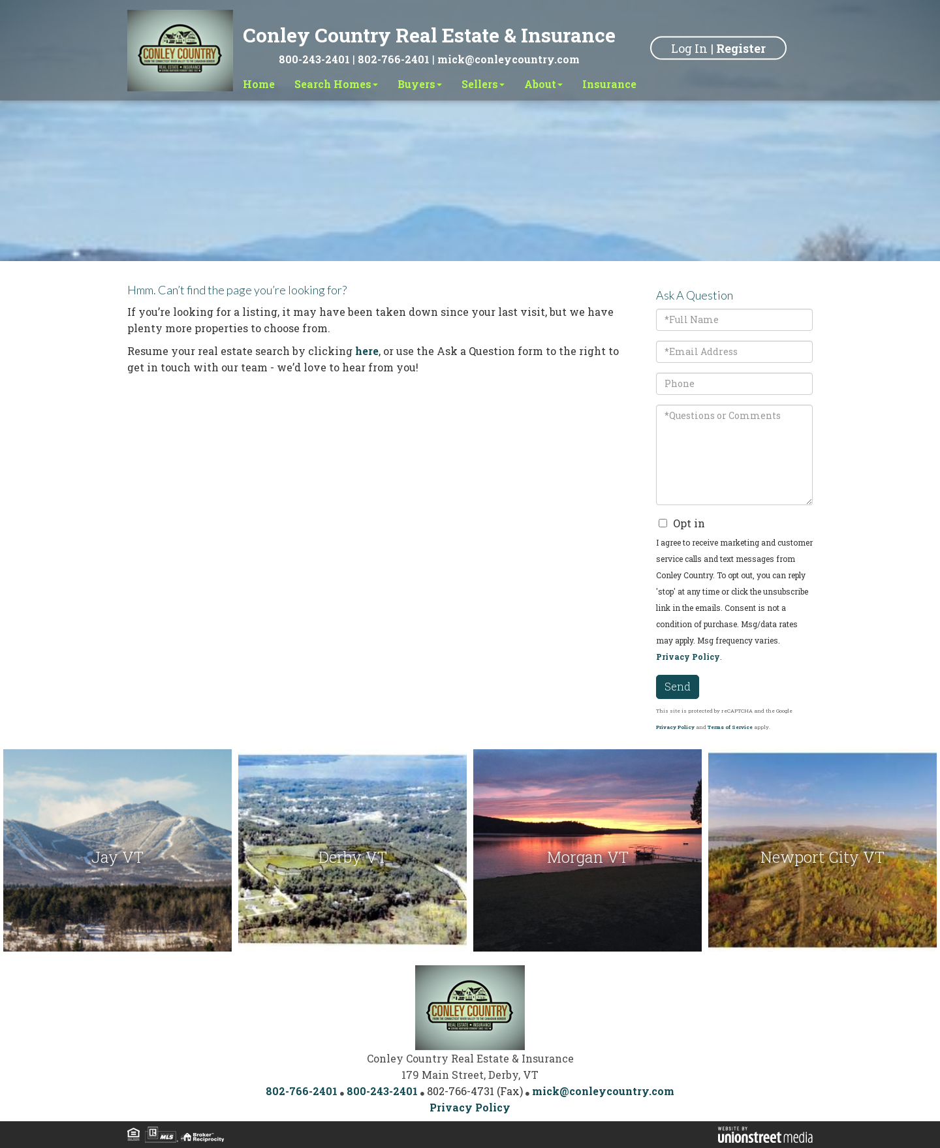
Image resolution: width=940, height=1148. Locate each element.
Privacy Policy (688, 656)
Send (678, 686)
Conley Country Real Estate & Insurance (429, 35)
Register (741, 47)
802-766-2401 (394, 59)
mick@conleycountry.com (508, 59)
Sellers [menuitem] (483, 84)
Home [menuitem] (259, 84)
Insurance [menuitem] (609, 84)
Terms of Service (730, 727)
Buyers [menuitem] (420, 84)
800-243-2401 (314, 59)
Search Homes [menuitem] (336, 84)
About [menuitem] (543, 84)
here (367, 351)
